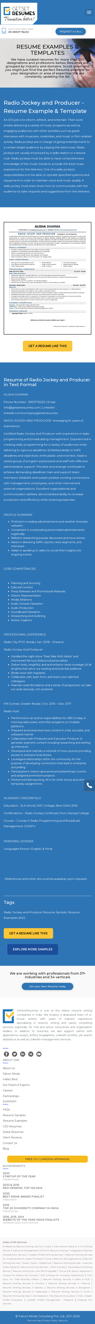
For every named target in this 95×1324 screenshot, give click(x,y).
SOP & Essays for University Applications (62, 1275)
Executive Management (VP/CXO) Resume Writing (40, 1250)
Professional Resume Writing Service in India (27, 1246)
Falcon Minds (11, 1073)
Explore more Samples (33, 949)
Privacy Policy (49, 1320)
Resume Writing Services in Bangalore (68, 1287)
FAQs (6, 1109)
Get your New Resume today (47, 986)
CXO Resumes (12, 1126)
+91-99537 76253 (18, 31)
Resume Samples (14, 1115)
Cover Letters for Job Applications (63, 1258)
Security (63, 1320)
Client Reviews (12, 1137)
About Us (9, 1068)
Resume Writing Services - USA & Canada (43, 1267)
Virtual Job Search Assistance (74, 1271)
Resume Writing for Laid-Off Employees (34, 1271)
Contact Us (10, 1143)
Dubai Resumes (13, 1132)
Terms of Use (34, 1320)
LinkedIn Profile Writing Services (45, 1254)
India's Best (10, 1079)
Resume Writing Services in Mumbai (23, 1283)
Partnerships (11, 1096)
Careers (8, 1090)
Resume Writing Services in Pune (70, 1291)
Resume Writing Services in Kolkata (23, 1287)
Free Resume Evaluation (62, 1295)
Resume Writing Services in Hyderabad (25, 1291)
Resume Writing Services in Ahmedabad (24, 1295)
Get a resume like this (47, 346)
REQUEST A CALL (71, 31)
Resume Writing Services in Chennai (69, 1283)
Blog (6, 1148)
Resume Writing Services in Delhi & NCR (66, 1279)
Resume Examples (15, 1120)
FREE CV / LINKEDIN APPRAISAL (47, 1159)
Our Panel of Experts (16, 1085)
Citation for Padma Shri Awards (20, 1275)
